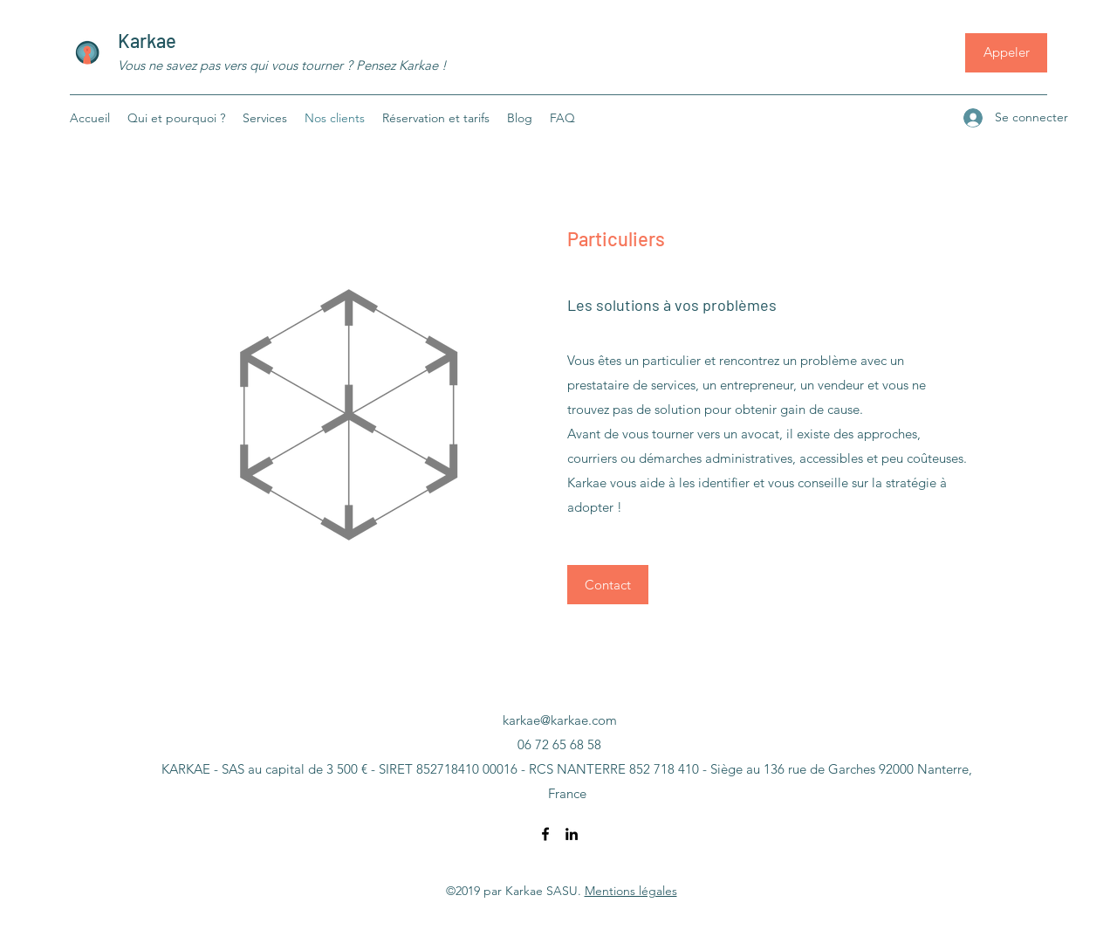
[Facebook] (545, 834)
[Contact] (607, 584)
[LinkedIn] (571, 834)
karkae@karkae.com (560, 720)
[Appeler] (1006, 52)
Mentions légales (631, 891)
